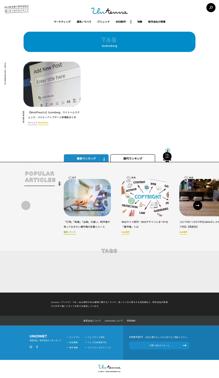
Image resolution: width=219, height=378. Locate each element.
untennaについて (114, 320)
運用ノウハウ (84, 21)
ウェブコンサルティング (99, 347)
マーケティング (62, 21)
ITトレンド (103, 21)
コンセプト (74, 336)
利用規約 (131, 320)
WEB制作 (121, 21)
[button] (197, 205)
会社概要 (73, 341)
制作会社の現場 (156, 21)
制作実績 (73, 347)
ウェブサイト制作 (96, 336)
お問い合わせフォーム (159, 344)
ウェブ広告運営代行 (97, 341)
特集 (139, 21)
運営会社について (92, 320)
